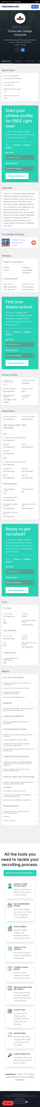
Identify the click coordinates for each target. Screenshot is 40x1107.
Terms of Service (20, 1103)
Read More (7, 226)
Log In (37, 1)
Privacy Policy (20, 1098)
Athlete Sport (12, 163)
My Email (9, 152)
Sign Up (35, 7)
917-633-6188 (26, 1074)
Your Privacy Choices (20, 1102)
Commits (18, 61)
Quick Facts (6, 61)
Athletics (29, 61)
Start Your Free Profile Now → (20, 873)
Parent (17, 145)
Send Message (9, 289)
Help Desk (17, 1)
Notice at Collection (20, 1100)
